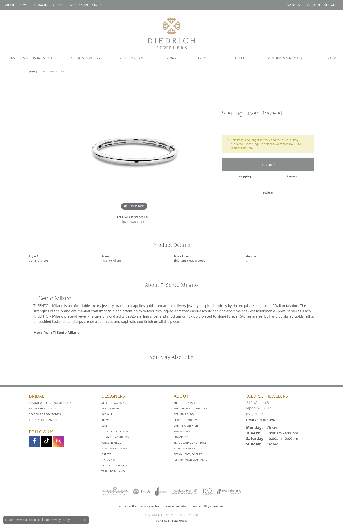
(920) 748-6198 (133, 222)
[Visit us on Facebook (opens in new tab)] (34, 441)
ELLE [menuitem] (104, 425)
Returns (292, 176)
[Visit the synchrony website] (229, 491)
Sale (331, 58)
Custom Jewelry (85, 58)
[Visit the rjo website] (207, 491)
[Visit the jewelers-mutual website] (184, 491)
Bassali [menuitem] (106, 414)
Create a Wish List (187, 425)
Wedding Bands (133, 58)
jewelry (33, 71)
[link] (9, 5)
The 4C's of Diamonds (44, 420)
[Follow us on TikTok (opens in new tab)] (46, 441)
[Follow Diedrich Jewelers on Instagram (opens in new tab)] (58, 441)
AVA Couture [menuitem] (110, 408)
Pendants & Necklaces (288, 58)
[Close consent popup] (85, 520)
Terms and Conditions (190, 442)
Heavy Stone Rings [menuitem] (114, 431)
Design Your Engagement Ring (51, 402)
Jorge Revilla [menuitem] (111, 442)
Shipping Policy (185, 420)
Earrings (203, 58)
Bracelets (239, 58)
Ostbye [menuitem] (106, 454)
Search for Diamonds (45, 414)
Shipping (245, 176)
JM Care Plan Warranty (190, 459)
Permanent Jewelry (188, 454)
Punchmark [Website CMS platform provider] (179, 520)
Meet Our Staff (185, 402)
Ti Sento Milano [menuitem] (113, 471)
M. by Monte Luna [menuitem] (114, 448)
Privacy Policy (184, 431)
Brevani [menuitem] (107, 420)
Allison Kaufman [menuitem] (114, 402)
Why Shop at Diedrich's (191, 408)
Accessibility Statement (208, 506)
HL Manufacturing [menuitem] (115, 437)
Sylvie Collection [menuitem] (114, 465)
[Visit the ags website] (115, 491)
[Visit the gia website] (141, 491)
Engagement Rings (42, 408)
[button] (295, 5)
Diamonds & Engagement (29, 58)
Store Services (184, 448)
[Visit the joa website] (161, 491)
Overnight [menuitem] (109, 459)
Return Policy (184, 414)
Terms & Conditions (176, 506)
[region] (134, 145)
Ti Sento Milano (111, 261)
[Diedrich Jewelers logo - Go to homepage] (171, 33)
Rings (171, 58)
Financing (181, 437)
